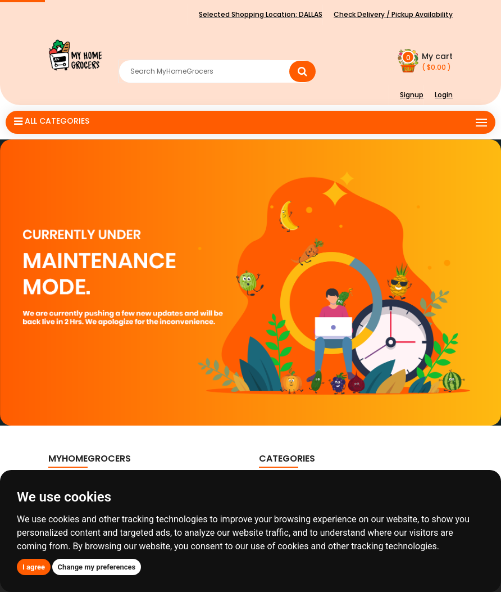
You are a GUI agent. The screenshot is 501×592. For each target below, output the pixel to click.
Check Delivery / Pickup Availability (393, 14)
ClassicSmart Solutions (317, 577)
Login (444, 95)
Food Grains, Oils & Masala (316, 523)
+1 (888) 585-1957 (101, 528)
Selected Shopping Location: (260, 14)
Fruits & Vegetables (302, 507)
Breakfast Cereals (300, 490)
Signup (411, 95)
